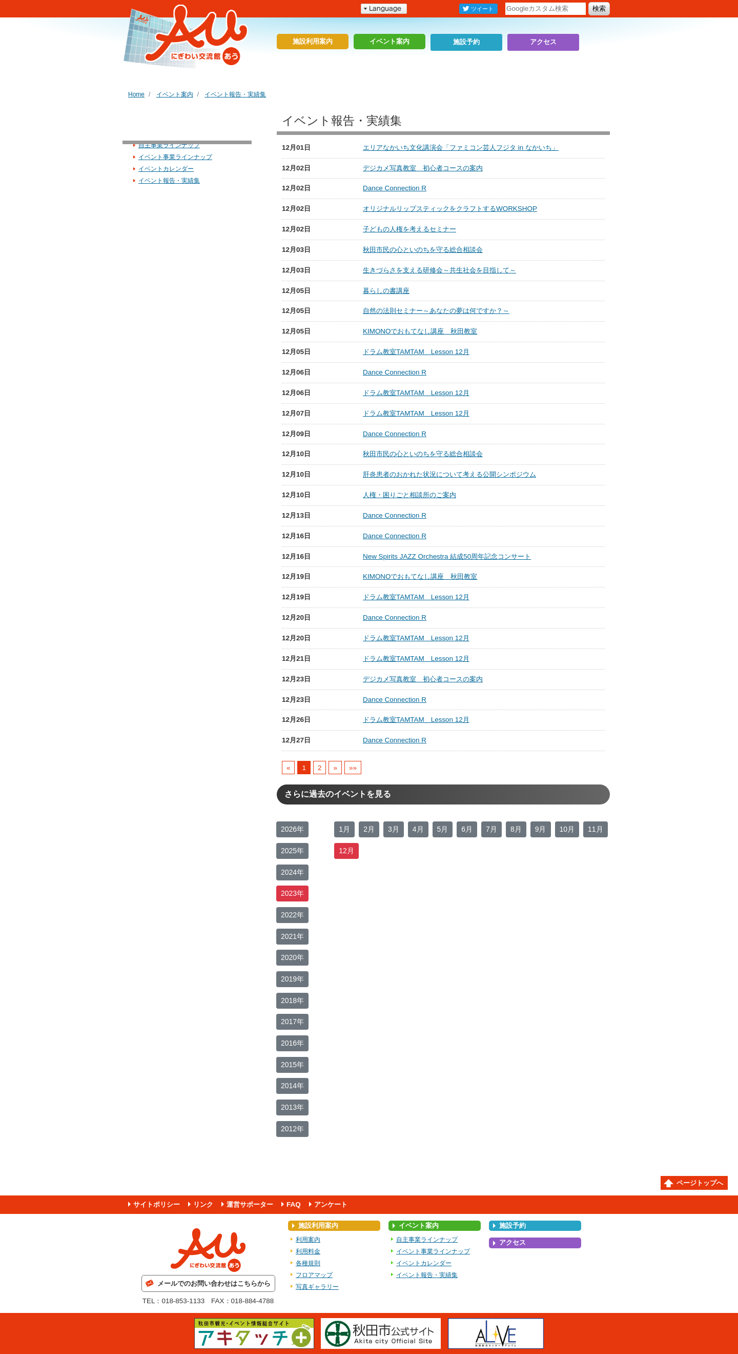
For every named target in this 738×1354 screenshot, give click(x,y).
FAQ (293, 1204)
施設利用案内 (313, 41)
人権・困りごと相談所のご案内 (409, 495)
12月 (346, 851)
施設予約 (466, 41)
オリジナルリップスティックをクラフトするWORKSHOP (450, 208)
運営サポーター (250, 1204)
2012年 (292, 1129)
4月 (418, 829)
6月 (467, 829)
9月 (540, 829)
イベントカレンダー (166, 168)
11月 (595, 829)
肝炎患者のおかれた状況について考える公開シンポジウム (449, 474)
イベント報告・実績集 (235, 94)
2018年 (292, 1000)
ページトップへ (699, 1183)
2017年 (292, 1021)
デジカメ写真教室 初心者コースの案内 (423, 168)
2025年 (292, 851)
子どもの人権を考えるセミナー (409, 229)
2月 (369, 829)
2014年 (292, 1086)
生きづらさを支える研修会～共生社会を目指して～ (439, 270)
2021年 (292, 936)
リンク (203, 1204)
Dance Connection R (394, 188)
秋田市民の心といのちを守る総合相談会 (423, 249)
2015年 (292, 1065)
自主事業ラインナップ (169, 145)
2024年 (292, 872)
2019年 (292, 979)
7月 (491, 829)
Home (136, 94)
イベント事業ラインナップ (175, 157)
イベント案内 (389, 41)
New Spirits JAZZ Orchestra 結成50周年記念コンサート (447, 556)
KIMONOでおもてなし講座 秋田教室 (420, 331)
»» (353, 767)
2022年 (292, 915)
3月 (393, 829)
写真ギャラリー (317, 1286)
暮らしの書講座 (386, 291)
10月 (567, 829)
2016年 (292, 1043)
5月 (442, 829)
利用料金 (308, 1251)
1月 (344, 829)
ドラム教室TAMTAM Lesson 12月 (416, 352)
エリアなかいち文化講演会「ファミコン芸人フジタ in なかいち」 (461, 147)
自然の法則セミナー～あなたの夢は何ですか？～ (436, 311)
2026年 (292, 829)
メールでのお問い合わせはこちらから (214, 1283)
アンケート (330, 1204)
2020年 (292, 957)
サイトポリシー (156, 1204)
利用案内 (308, 1239)
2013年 (292, 1107)
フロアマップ (314, 1275)
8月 (516, 829)
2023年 (292, 893)
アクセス (543, 41)
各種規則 (308, 1263)
